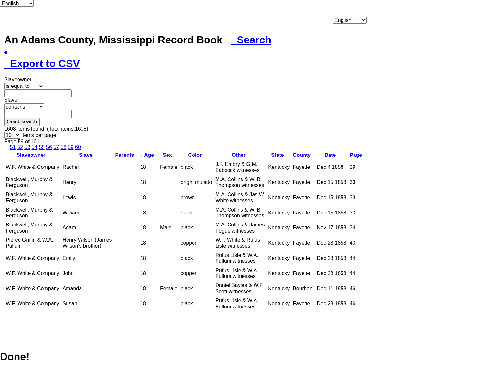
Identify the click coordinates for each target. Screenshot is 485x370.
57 (56, 147)
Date (332, 155)
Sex (169, 155)
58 (64, 147)
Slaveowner (32, 155)
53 (27, 147)
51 (13, 147)
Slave (87, 155)
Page (357, 155)
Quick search (22, 121)
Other (240, 155)
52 (20, 147)
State (279, 155)
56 (49, 147)
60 (78, 147)
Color (196, 155)
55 (42, 147)
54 (35, 147)
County (303, 155)
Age (148, 155)
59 (71, 147)
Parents (126, 155)
